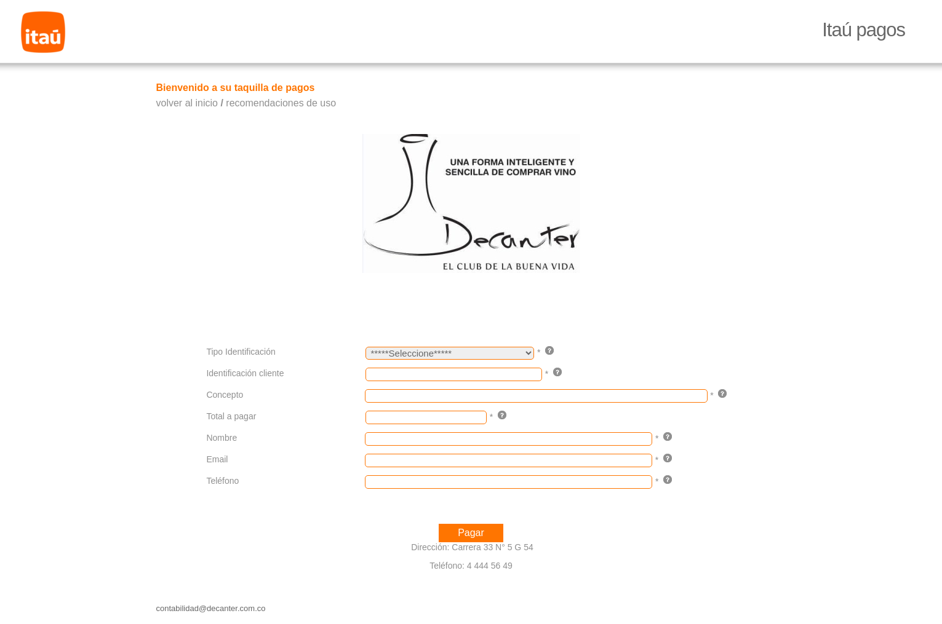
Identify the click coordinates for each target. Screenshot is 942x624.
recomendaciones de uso (281, 103)
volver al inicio (187, 103)
